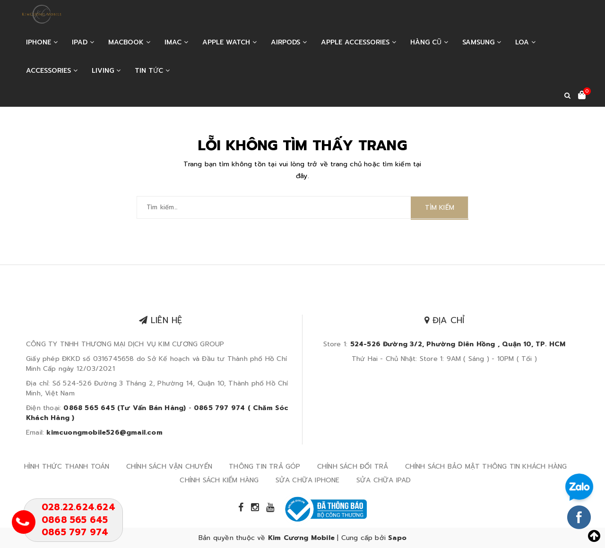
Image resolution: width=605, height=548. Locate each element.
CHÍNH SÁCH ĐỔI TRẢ (353, 466)
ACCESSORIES (52, 71)
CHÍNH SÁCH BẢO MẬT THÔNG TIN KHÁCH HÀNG (486, 466)
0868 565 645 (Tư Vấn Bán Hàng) (124, 408)
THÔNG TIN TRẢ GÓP (264, 466)
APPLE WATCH (229, 42)
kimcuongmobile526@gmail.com (104, 432)
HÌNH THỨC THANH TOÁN (67, 466)
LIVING (106, 71)
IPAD (83, 42)
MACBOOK (129, 42)
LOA (525, 42)
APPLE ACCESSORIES (358, 42)
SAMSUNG (481, 42)
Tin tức (152, 71)
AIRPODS (289, 42)
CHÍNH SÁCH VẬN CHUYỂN (169, 466)
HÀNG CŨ (429, 42)
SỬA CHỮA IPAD (383, 480)
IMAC (176, 42)
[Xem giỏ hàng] (582, 96)
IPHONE (42, 42)
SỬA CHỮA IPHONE (308, 480)
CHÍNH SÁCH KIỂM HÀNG (219, 480)
